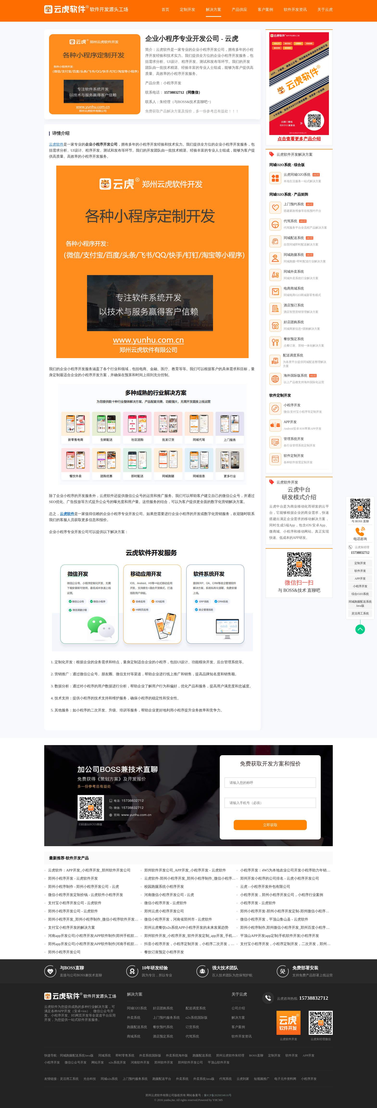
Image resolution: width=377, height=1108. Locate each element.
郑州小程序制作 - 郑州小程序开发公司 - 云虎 (83, 887)
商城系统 (133, 1036)
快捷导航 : (51, 1055)
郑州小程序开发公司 (64, 952)
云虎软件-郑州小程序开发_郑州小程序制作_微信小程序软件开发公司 (190, 878)
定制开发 (187, 9)
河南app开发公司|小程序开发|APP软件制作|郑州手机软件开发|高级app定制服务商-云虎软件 (94, 936)
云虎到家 (243, 1079)
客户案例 (265, 9)
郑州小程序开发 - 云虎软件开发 (73, 878)
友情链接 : (51, 1079)
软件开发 (360, 571)
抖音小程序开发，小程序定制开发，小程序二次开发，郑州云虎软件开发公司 (190, 944)
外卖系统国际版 (150, 1055)
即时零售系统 (125, 1055)
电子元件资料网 (285, 1079)
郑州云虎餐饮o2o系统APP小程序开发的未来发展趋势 (186, 927)
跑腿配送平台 (161, 1079)
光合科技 (89, 1079)
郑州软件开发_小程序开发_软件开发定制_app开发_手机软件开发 (190, 936)
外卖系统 (133, 1017)
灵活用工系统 (360, 613)
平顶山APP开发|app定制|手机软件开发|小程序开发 (279, 936)
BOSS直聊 (256, 1055)
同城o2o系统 (109, 1079)
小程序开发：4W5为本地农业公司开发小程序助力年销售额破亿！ (286, 870)
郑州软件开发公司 (190, 1062)
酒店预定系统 (163, 1036)
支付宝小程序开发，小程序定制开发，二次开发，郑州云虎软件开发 (286, 944)
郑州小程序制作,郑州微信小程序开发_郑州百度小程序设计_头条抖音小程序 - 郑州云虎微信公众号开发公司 (286, 927)
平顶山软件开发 (219, 1062)
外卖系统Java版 (203, 1079)
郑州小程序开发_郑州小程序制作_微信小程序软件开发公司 (94, 919)
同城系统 (104, 1055)
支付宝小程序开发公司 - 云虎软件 (75, 903)
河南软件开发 (140, 1062)
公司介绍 (238, 1008)
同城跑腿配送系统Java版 (360, 603)
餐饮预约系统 (163, 1027)
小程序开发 (360, 586)
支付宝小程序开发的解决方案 (71, 927)
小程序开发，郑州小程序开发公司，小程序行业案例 (281, 895)
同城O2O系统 (137, 1008)
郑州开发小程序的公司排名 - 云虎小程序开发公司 (279, 878)
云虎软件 (56, 144)
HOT (316, 174)
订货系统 (192, 1027)
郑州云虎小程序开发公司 (164, 911)
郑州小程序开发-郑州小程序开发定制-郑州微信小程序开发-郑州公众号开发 (286, 911)
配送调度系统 (196, 1008)
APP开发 (360, 578)
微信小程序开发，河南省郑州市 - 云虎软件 (178, 919)
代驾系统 (192, 1036)
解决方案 (213, 9)
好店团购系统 (163, 1008)
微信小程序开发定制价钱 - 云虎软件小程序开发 (85, 895)
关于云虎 (325, 9)
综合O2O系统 (360, 594)
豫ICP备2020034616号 (218, 1095)
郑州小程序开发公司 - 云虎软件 (73, 911)
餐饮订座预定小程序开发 (164, 952)
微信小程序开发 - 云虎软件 (165, 903)
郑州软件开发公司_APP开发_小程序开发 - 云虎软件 (185, 870)
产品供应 (239, 9)
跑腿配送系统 (137, 1027)
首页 (165, 9)
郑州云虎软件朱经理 (230, 1055)
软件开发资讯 (295, 9)
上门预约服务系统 (166, 1017)
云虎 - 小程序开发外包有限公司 (265, 887)
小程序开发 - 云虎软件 (258, 903)
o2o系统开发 (117, 1062)
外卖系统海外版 (177, 1055)
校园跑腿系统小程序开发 (164, 887)
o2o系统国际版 (196, 1017)
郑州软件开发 (163, 1062)
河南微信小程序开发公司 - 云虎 (169, 895)
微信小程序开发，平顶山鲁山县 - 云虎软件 (274, 919)
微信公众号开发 (76, 1062)
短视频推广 (262, 1079)
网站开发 (97, 1062)
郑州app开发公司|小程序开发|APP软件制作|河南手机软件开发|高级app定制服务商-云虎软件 (94, 944)
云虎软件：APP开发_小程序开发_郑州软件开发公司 (89, 870)
